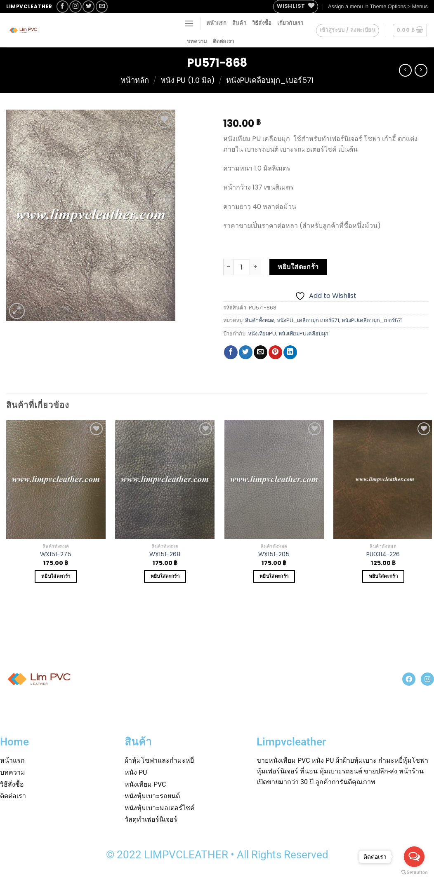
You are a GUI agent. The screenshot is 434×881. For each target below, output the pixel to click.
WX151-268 (164, 554)
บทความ (197, 41)
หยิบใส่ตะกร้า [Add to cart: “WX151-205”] (273, 576)
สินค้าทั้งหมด (259, 320)
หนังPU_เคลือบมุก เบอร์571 (308, 320)
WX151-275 (55, 554)
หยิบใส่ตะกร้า (298, 267)
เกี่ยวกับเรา (290, 23)
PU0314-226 (383, 554)
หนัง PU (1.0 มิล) (187, 80)
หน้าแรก (216, 23)
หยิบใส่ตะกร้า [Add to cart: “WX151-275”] (55, 576)
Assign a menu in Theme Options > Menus (378, 6)
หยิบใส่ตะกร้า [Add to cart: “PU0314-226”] (383, 576)
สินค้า (239, 23)
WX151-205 (274, 554)
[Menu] (189, 23)
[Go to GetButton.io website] (414, 872)
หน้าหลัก (134, 80)
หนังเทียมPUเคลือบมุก (303, 333)
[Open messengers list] (414, 856)
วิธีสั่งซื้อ (262, 23)
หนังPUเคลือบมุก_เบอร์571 (270, 80)
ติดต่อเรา (223, 41)
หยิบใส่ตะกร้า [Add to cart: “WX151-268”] (165, 576)
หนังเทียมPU (262, 333)
